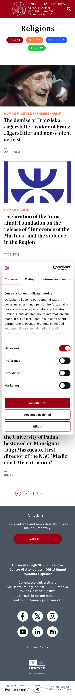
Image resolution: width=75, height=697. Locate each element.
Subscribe (37, 539)
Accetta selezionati (37, 414)
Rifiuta (37, 426)
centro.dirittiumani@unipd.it (38, 596)
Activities (56, 40)
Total (14, 40)
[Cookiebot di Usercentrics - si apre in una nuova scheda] (53, 268)
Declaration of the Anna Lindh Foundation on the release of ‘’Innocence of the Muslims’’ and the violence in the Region (36, 229)
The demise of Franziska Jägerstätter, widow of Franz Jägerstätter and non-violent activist (37, 129)
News (34, 40)
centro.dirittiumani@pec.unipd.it (37, 600)
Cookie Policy (37, 647)
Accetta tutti (37, 403)
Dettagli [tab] (30, 279)
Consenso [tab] (12, 279)
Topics (37, 48)
